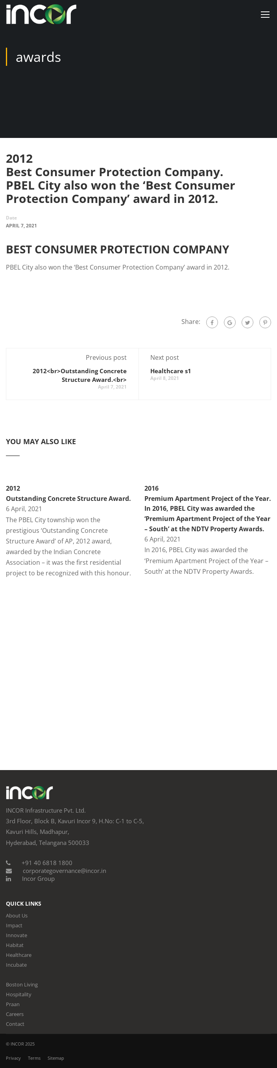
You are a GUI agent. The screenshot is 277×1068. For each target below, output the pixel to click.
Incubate (16, 964)
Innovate (16, 935)
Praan (13, 1004)
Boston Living (22, 984)
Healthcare (18, 954)
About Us (17, 915)
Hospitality (18, 994)
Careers (15, 1014)
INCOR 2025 (23, 1044)
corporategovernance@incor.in (64, 870)
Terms (34, 1058)
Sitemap (56, 1058)
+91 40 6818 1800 (47, 863)
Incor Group (38, 878)
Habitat (15, 945)
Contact (15, 1023)
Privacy (13, 1058)
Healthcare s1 (170, 371)
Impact (14, 925)
